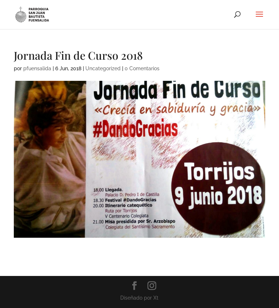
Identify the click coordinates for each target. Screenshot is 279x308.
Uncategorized (103, 68)
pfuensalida (37, 68)
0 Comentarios (142, 68)
